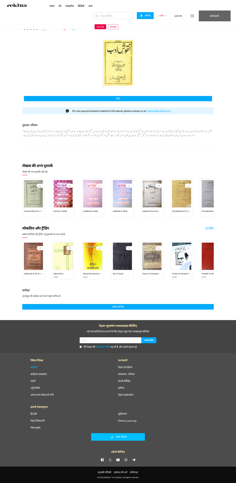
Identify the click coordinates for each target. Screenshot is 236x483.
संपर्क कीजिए (124, 381)
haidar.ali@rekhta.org (158, 110)
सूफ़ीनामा (122, 413)
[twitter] (110, 459)
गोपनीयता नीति (103, 346)
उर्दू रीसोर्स (35, 388)
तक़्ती (33, 381)
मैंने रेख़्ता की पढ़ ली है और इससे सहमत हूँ (108, 346)
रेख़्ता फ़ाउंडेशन (125, 367)
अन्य (90, 5)
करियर (121, 388)
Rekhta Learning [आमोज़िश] (127, 420)
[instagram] (125, 459)
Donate (197, 15)
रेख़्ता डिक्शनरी (37, 420)
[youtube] (118, 459)
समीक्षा (43, 29)
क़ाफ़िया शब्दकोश (38, 374)
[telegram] (133, 459)
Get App (214, 16)
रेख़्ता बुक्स (35, 427)
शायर (52, 5)
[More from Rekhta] (180, 16)
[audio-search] (133, 15)
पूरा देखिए (209, 228)
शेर (60, 5)
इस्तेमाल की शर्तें (120, 472)
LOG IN (166, 15)
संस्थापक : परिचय (126, 374)
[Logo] (17, 6)
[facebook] (102, 459)
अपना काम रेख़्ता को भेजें (42, 394)
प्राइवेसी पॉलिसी (104, 472)
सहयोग (33, 367)
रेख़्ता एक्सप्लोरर (126, 394)
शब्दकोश (69, 5)
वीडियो (81, 5)
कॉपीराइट (134, 472)
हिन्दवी (33, 413)
